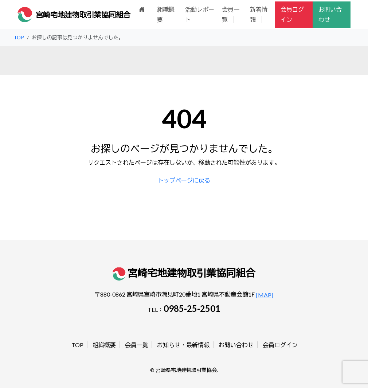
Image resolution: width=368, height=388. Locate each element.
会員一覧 (230, 14)
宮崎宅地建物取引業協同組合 (83, 14)
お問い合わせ (330, 14)
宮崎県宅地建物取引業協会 (186, 370)
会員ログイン (292, 14)
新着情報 (258, 14)
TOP (77, 344)
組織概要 (166, 14)
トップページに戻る (184, 180)
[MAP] (264, 294)
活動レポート (199, 14)
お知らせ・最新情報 (183, 344)
